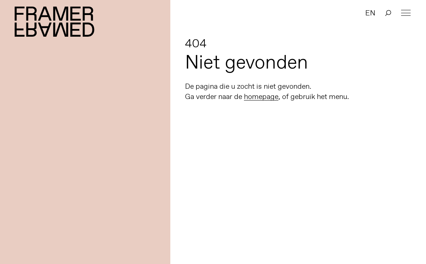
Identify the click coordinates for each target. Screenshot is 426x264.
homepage (261, 96)
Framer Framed (55, 21)
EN (370, 13)
